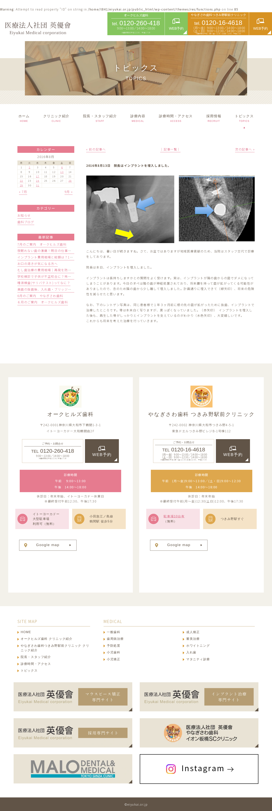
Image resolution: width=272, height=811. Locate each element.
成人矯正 (193, 632)
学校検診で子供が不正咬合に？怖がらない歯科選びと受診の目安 (66, 276)
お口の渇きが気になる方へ (37, 263)
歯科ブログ (25, 222)
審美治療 (193, 638)
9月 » (69, 191)
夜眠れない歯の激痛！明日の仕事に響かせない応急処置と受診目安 (67, 250)
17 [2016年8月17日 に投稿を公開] (37, 176)
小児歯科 (113, 652)
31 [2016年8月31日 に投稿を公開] (37, 185)
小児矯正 (113, 659)
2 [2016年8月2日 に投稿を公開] (29, 167)
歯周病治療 (115, 638)
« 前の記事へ (96, 149)
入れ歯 (191, 652)
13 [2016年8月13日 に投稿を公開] (62, 172)
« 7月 (23, 191)
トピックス (29, 670)
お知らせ (24, 215)
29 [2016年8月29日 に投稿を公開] (21, 185)
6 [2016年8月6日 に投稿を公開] (62, 167)
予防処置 (113, 645)
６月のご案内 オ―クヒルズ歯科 (42, 302)
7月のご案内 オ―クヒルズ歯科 (42, 244)
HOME (26, 632)
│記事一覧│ (170, 149)
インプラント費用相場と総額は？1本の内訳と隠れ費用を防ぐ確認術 (69, 257)
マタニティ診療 (198, 659)
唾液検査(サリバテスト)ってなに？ (43, 282)
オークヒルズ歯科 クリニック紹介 (46, 638)
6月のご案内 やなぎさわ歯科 (40, 295)
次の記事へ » (245, 149)
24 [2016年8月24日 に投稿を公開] (37, 180)
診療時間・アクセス (36, 663)
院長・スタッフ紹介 (36, 657)
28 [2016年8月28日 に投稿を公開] (70, 180)
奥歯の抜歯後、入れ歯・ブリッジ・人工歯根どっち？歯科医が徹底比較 (71, 289)
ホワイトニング (198, 645)
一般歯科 (113, 632)
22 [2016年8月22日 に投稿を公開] (21, 180)
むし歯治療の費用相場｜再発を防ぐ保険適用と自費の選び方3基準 (67, 270)
